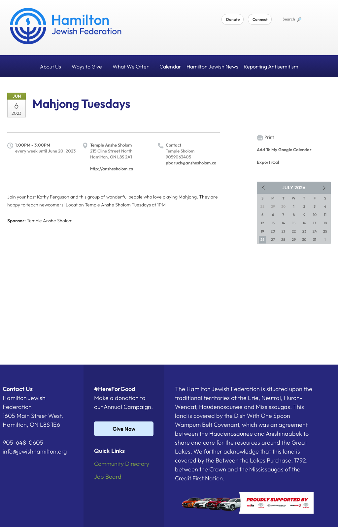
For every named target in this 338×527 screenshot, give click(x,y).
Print (265, 137)
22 (294, 231)
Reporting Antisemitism (271, 66)
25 (325, 231)
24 (315, 231)
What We (133, 66)
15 (293, 223)
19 (262, 231)
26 (262, 239)
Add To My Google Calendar (284, 149)
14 (283, 223)
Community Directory (121, 463)
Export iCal (268, 162)
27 (273, 239)
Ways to (89, 66)
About (53, 66)
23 (304, 231)
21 (283, 231)
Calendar (170, 66)
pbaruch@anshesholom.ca (191, 162)
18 (325, 223)
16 (304, 223)
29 (294, 239)
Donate (233, 19)
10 (315, 214)
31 (314, 239)
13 (273, 223)
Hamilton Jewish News (212, 66)
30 (304, 239)
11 (325, 214)
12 (262, 223)
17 (314, 223)
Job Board (107, 476)
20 (273, 231)
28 (283, 239)
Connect (260, 19)
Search (292, 19)
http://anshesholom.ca (111, 168)
